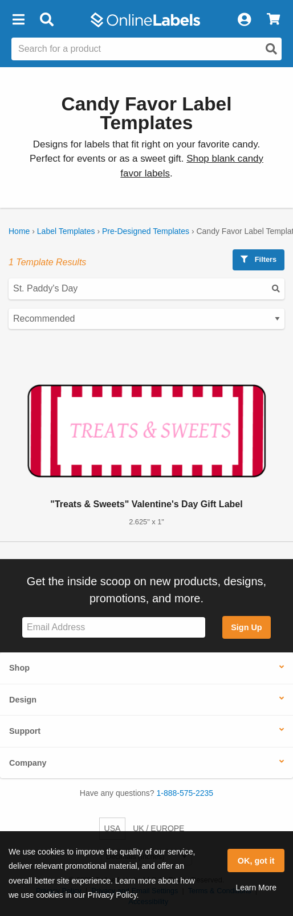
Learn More (255, 887)
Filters (258, 259)
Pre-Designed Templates (145, 231)
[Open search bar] (46, 20)
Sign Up (246, 627)
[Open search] (271, 49)
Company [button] (28, 762)
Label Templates (66, 231)
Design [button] (22, 699)
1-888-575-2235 (185, 793)
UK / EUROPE (158, 828)
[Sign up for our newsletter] (113, 627)
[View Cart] (273, 20)
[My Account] (244, 20)
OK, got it (256, 860)
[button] (18, 20)
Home (19, 231)
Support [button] (24, 731)
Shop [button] (19, 667)
